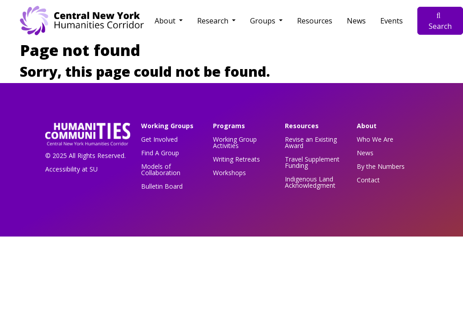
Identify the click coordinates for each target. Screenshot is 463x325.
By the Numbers (381, 166)
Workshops (229, 172)
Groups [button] (263, 21)
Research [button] (213, 21)
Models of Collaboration (160, 169)
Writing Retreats (236, 159)
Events (391, 21)
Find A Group (160, 153)
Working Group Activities (235, 142)
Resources (314, 21)
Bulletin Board (162, 186)
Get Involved (159, 139)
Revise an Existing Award (311, 142)
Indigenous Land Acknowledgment (310, 182)
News (356, 21)
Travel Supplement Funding (312, 162)
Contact (368, 180)
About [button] (166, 21)
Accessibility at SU (71, 169)
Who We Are (375, 139)
